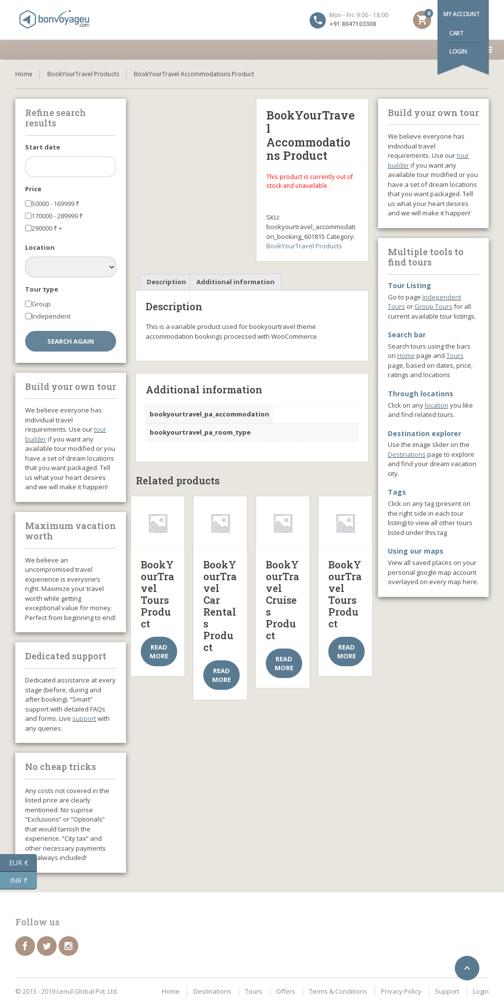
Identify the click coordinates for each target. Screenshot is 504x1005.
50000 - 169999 (55, 203)
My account (461, 14)
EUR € (23, 863)
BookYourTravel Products (83, 74)
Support (447, 991)
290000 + (47, 228)
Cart (456, 33)
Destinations (407, 454)
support (84, 718)
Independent (51, 316)
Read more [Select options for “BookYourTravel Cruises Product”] (284, 663)
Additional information (235, 281)
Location (40, 247)
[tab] (166, 282)
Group (41, 303)
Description (166, 281)
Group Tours (433, 306)
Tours (455, 355)
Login (458, 51)
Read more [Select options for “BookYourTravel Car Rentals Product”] (221, 675)
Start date (42, 147)
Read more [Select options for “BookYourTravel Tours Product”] (159, 651)
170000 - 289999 (57, 215)
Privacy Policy (401, 991)
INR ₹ (23, 880)
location (436, 405)
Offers (285, 991)
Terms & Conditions (338, 991)
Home (23, 74)
